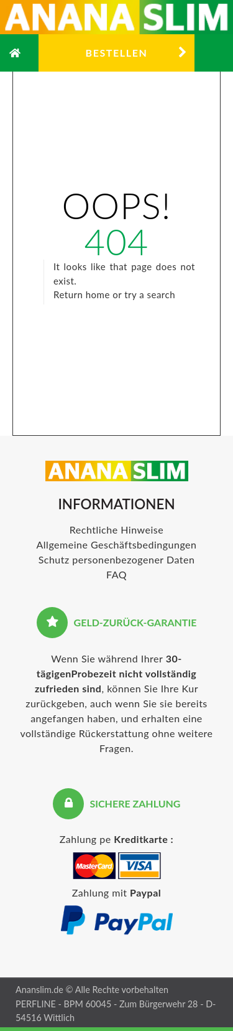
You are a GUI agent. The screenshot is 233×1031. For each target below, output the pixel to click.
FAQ (116, 574)
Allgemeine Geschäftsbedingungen (117, 544)
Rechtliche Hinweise (116, 529)
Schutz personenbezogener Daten (117, 559)
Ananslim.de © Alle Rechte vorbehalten (92, 989)
